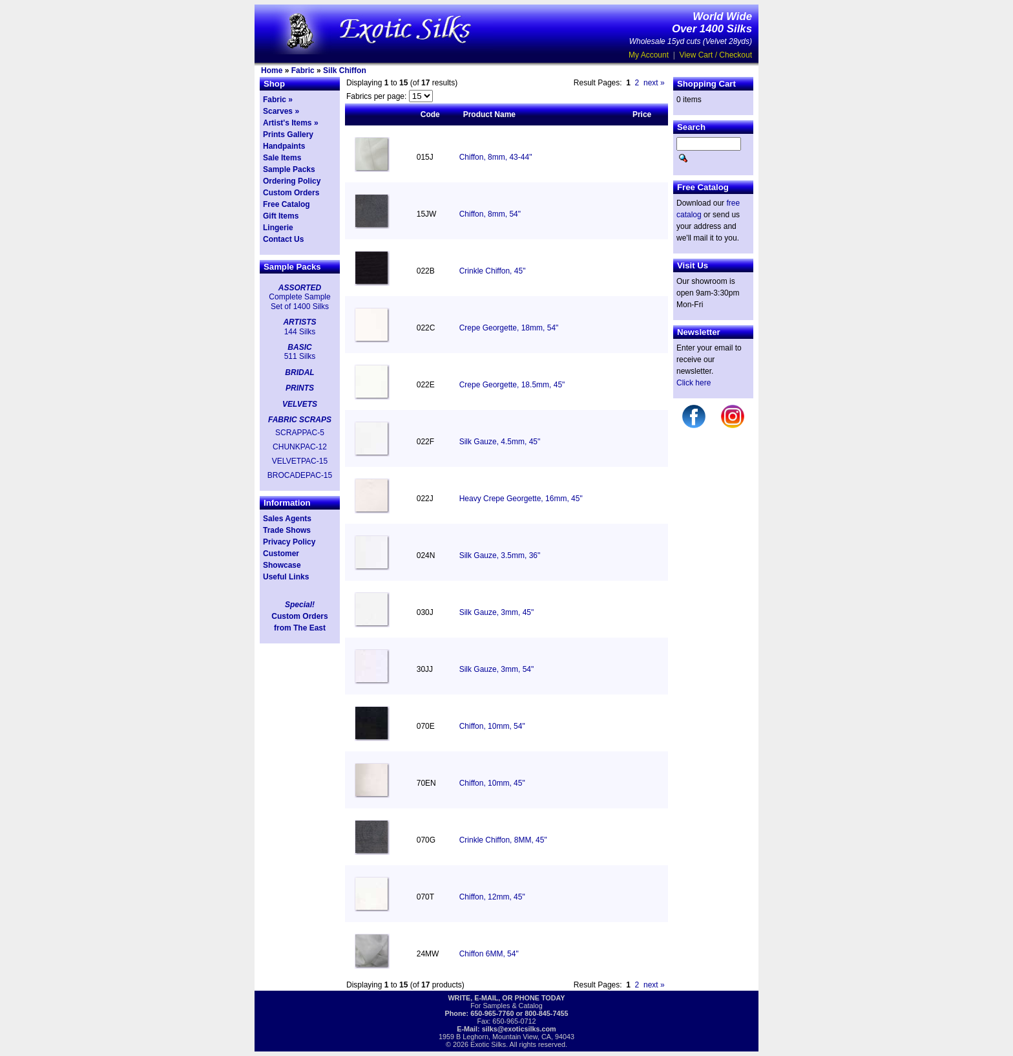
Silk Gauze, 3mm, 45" (496, 612)
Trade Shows (287, 530)
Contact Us (283, 239)
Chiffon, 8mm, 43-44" (495, 157)
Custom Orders (291, 192)
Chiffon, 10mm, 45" (492, 783)
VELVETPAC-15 (300, 461)
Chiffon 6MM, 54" (489, 953)
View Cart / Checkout (716, 54)
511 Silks (300, 356)
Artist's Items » (291, 122)
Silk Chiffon (344, 70)
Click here (693, 382)
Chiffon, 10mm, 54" (492, 726)
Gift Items (280, 216)
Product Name (489, 114)
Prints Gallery (288, 134)
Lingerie (278, 227)
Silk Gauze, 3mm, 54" (496, 669)
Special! (300, 604)
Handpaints (284, 146)
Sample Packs (289, 169)
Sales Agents (287, 518)
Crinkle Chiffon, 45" (492, 270)
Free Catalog (286, 204)
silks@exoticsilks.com (519, 1029)
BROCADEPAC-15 (299, 475)
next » (654, 82)
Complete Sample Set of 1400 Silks (299, 301)
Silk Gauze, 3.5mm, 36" (500, 555)
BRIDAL (299, 372)
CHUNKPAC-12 (300, 446)
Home (271, 70)
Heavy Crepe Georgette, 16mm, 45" (521, 498)
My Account (649, 54)
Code (430, 114)
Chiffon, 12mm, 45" (492, 896)
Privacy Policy (289, 541)
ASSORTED (299, 287)
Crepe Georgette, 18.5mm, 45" (512, 384)
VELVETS (299, 404)
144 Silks (300, 331)
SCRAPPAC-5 (299, 432)
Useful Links (286, 576)
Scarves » (281, 111)
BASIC (299, 347)
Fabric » (278, 99)
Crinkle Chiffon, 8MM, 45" (503, 840)
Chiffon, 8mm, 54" (490, 214)
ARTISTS (299, 322)
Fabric (303, 70)
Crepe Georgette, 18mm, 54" (509, 327)
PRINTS (300, 388)
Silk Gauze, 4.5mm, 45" (500, 441)
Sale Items (282, 157)
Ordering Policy (291, 181)
